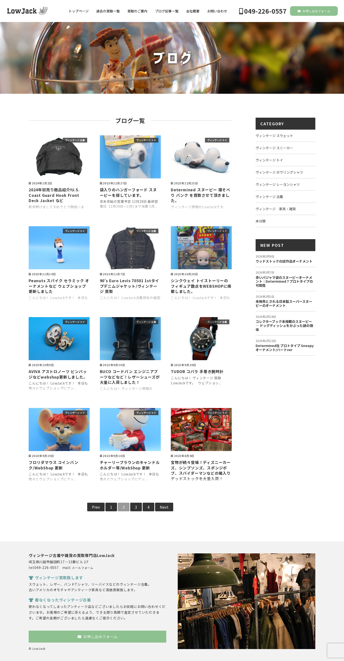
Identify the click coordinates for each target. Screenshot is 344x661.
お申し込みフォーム (314, 11)
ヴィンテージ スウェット (274, 135)
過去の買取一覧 (108, 11)
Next (164, 507)
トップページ (79, 11)
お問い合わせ (217, 11)
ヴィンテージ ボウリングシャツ (279, 172)
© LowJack (37, 648)
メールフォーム (82, 568)
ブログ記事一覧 (166, 11)
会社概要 (192, 11)
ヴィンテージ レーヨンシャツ (278, 184)
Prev (96, 507)
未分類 (261, 221)
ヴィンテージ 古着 (75, 140)
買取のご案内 (137, 11)
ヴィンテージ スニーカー (274, 147)
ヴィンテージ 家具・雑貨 (276, 208)
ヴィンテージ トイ (146, 140)
